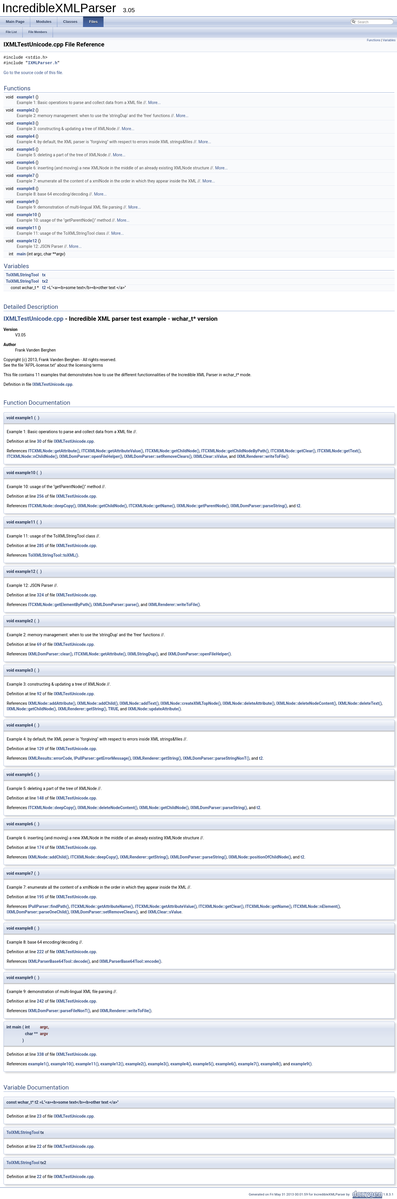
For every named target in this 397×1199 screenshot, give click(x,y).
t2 (44, 287)
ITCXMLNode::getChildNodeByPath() (235, 451)
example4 (25, 136)
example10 (27, 214)
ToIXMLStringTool (22, 275)
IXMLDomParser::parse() (116, 604)
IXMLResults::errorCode (50, 758)
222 (40, 951)
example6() (226, 1064)
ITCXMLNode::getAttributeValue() (112, 451)
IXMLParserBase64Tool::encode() (130, 961)
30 (39, 441)
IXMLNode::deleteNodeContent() (306, 703)
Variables (389, 40)
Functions (373, 40)
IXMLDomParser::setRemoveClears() (158, 456)
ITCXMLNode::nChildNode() (32, 456)
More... (154, 102)
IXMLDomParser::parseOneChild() (38, 912)
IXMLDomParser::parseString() (258, 505)
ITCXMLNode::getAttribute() (53, 451)
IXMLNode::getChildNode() (102, 505)
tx (44, 275)
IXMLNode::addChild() (97, 703)
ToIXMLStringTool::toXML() (53, 555)
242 (40, 1001)
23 (39, 1116)
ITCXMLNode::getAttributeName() (102, 906)
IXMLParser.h (42, 63)
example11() (87, 1064)
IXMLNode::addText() (139, 703)
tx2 (45, 281)
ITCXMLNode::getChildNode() (172, 451)
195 (40, 897)
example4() (180, 1064)
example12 (27, 241)
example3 (25, 123)
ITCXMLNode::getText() (339, 451)
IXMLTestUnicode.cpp (33, 318)
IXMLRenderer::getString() (82, 709)
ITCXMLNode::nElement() (316, 906)
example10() (62, 1064)
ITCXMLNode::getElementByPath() (59, 604)
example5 (25, 149)
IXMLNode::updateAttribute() (154, 709)
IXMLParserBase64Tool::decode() (59, 961)
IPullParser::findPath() (48, 906)
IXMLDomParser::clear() (50, 654)
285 (40, 545)
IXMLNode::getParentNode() (203, 505)
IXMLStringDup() (142, 654)
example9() (301, 1064)
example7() (248, 1064)
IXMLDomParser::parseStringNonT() (216, 758)
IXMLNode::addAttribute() (51, 703)
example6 (25, 162)
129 (40, 748)
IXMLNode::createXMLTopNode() (191, 703)
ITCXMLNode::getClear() (293, 451)
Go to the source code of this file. (33, 72)
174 (40, 847)
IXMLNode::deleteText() (360, 703)
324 (40, 595)
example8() (271, 1064)
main (21, 254)
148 (40, 798)
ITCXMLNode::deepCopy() (52, 505)
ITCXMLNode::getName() (152, 505)
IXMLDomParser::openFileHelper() (90, 456)
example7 (25, 175)
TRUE (113, 709)
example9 (25, 201)
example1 (25, 97)
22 (39, 1146)
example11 (27, 227)
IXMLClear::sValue (210, 456)
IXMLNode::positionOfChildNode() (260, 857)
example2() (135, 1064)
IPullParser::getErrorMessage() (102, 758)
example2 (25, 110)
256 (40, 496)
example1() (38, 1064)
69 (39, 644)
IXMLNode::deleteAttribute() (248, 703)
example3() (158, 1064)
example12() (111, 1064)
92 (39, 693)
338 (40, 1054)
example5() (203, 1064)
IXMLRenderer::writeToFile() (263, 456)
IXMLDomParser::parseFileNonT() (59, 1010)
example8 (25, 188)
